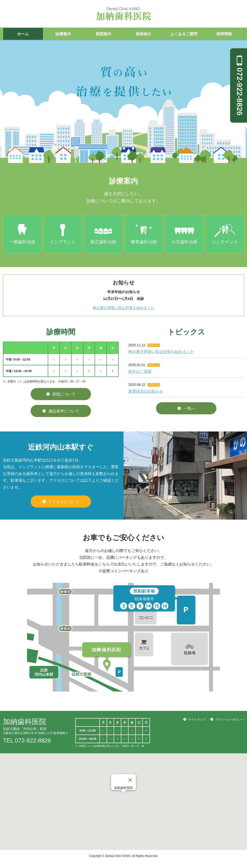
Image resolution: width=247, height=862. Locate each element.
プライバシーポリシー (229, 719)
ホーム (23, 34)
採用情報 (224, 34)
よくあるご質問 (183, 34)
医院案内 (103, 34)
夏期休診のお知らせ (145, 391)
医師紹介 (143, 34)
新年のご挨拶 (139, 371)
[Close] (130, 780)
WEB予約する (225, 832)
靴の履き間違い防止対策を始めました (123, 308)
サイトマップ (197, 719)
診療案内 (63, 34)
